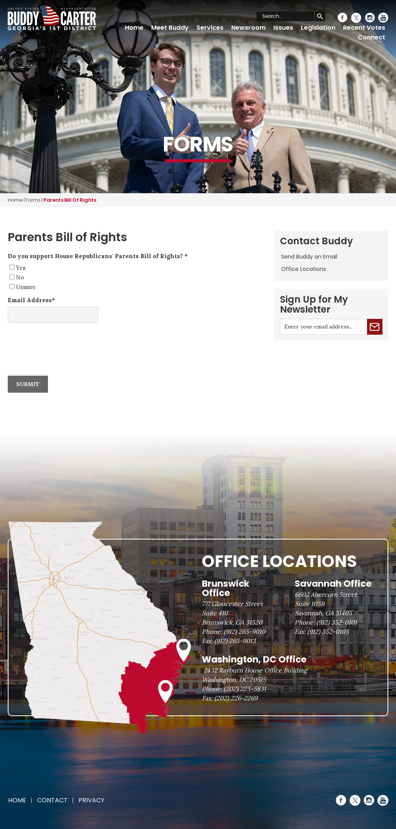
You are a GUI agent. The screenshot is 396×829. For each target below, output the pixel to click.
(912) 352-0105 (328, 631)
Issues (283, 27)
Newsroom (248, 27)
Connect (371, 37)
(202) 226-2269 (236, 698)
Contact (52, 800)
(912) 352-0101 (336, 622)
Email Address (31, 300)
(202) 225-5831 (245, 689)
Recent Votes (364, 27)
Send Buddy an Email (309, 256)
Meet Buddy (170, 27)
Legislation (318, 27)
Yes (21, 267)
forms (33, 200)
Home (134, 27)
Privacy (91, 800)
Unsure (26, 287)
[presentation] (66, 338)
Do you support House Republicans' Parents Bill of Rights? (98, 256)
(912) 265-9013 (235, 641)
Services (210, 27)
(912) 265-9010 (244, 631)
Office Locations (303, 269)
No (20, 277)
